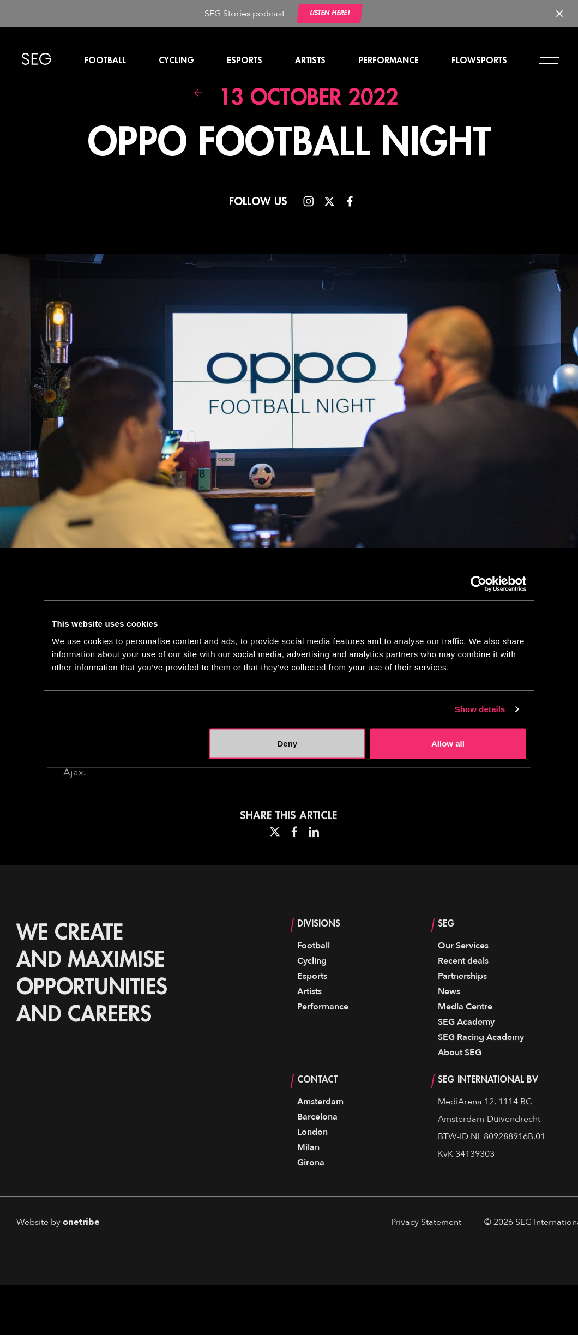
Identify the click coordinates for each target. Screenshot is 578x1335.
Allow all (448, 743)
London (312, 1153)
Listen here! (330, 13)
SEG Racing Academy (481, 1059)
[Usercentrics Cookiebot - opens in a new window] (478, 584)
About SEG (459, 1074)
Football (105, 60)
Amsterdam (320, 1123)
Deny (288, 743)
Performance (388, 60)
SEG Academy (466, 1043)
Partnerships (462, 997)
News (449, 1013)
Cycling (176, 60)
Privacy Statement (426, 1243)
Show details (480, 709)
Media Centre (465, 1028)
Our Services (463, 967)
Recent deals (463, 982)
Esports (244, 60)
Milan (308, 1169)
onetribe (81, 1243)
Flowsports (479, 60)
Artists (310, 60)
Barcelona (317, 1138)
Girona (310, 1184)
